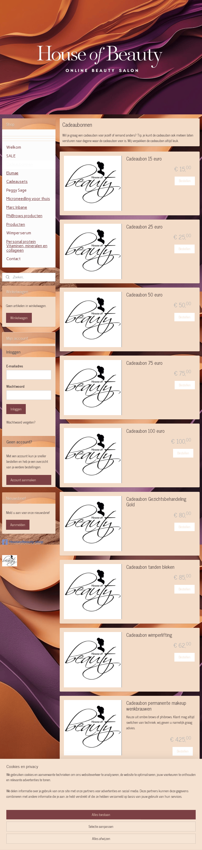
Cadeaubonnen (19, 164)
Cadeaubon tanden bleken (150, 567)
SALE (11, 156)
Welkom (13, 147)
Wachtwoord (15, 386)
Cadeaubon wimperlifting (149, 635)
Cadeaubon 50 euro (144, 295)
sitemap (88, 840)
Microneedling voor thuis (28, 198)
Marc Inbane (16, 207)
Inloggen (16, 409)
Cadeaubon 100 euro (145, 431)
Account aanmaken (23, 480)
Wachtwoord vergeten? (21, 422)
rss (96, 840)
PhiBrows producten (24, 215)
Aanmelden (17, 524)
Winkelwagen (19, 317)
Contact (13, 258)
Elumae (12, 173)
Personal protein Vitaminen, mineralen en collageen (26, 246)
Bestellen (185, 180)
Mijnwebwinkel (146, 840)
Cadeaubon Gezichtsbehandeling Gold (156, 502)
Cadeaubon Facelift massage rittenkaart (153, 775)
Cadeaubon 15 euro (144, 159)
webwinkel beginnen (111, 840)
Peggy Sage (16, 190)
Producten (15, 224)
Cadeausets (17, 181)
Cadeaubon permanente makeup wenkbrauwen (156, 706)
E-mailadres (14, 366)
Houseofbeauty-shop (22, 542)
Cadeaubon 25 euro (144, 227)
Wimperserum (18, 233)
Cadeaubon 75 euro (144, 363)
